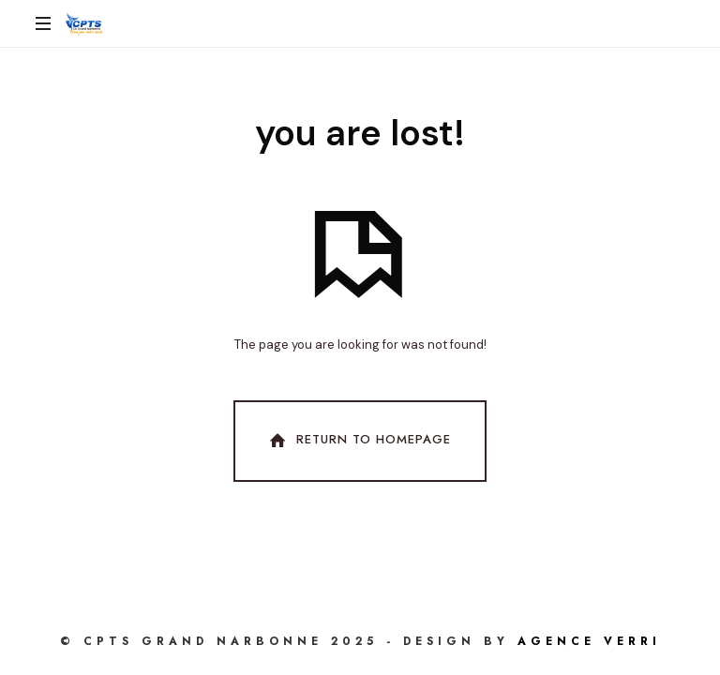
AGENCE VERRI (589, 641)
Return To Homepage (358, 440)
